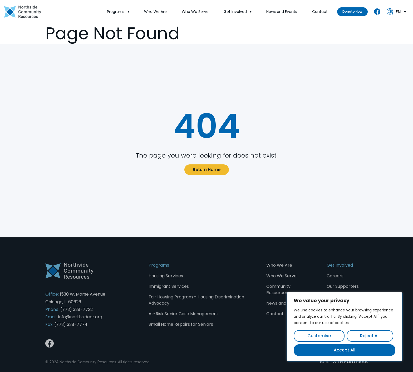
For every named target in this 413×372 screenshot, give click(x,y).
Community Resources (278, 294)
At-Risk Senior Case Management (183, 318)
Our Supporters (343, 291)
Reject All (370, 336)
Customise (319, 336)
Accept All (344, 350)
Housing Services (166, 280)
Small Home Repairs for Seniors (181, 329)
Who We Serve (195, 11)
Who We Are (155, 11)
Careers (335, 280)
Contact (320, 11)
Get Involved (237, 11)
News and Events (281, 11)
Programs (118, 11)
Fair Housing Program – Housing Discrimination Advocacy (196, 304)
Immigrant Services (169, 291)
